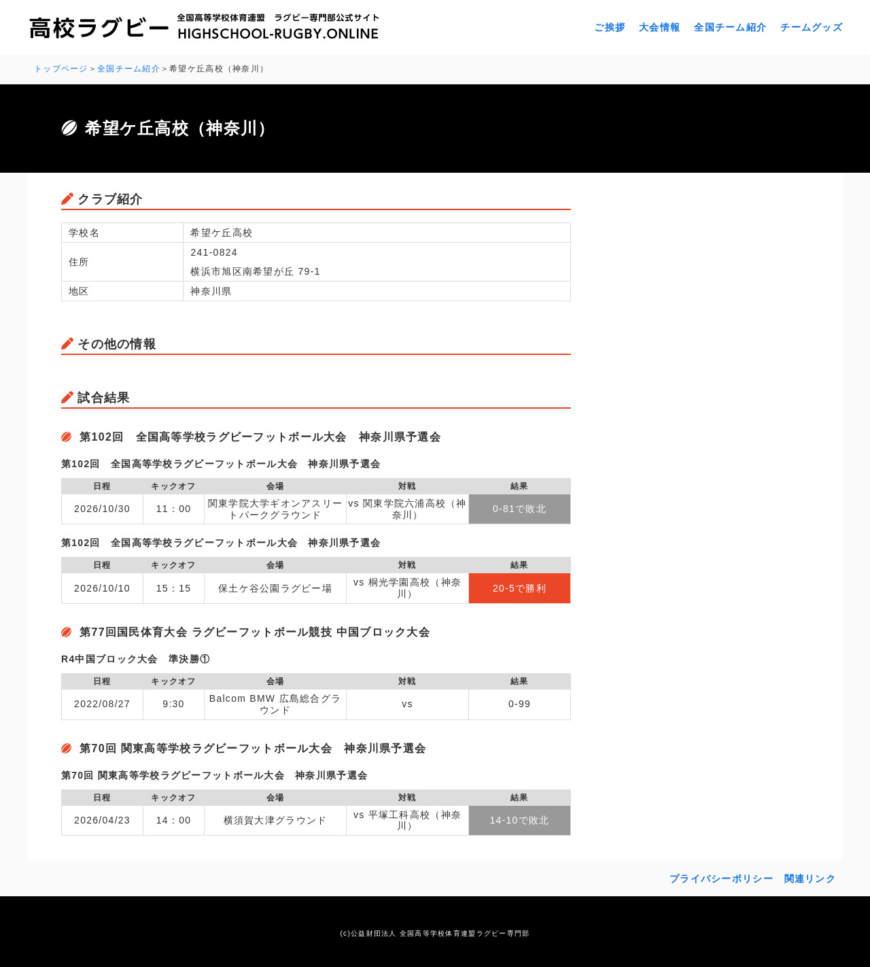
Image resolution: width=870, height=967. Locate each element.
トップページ (61, 68)
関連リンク (810, 878)
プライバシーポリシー (721, 878)
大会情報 (659, 27)
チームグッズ (811, 27)
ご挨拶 (609, 27)
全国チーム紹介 (730, 27)
